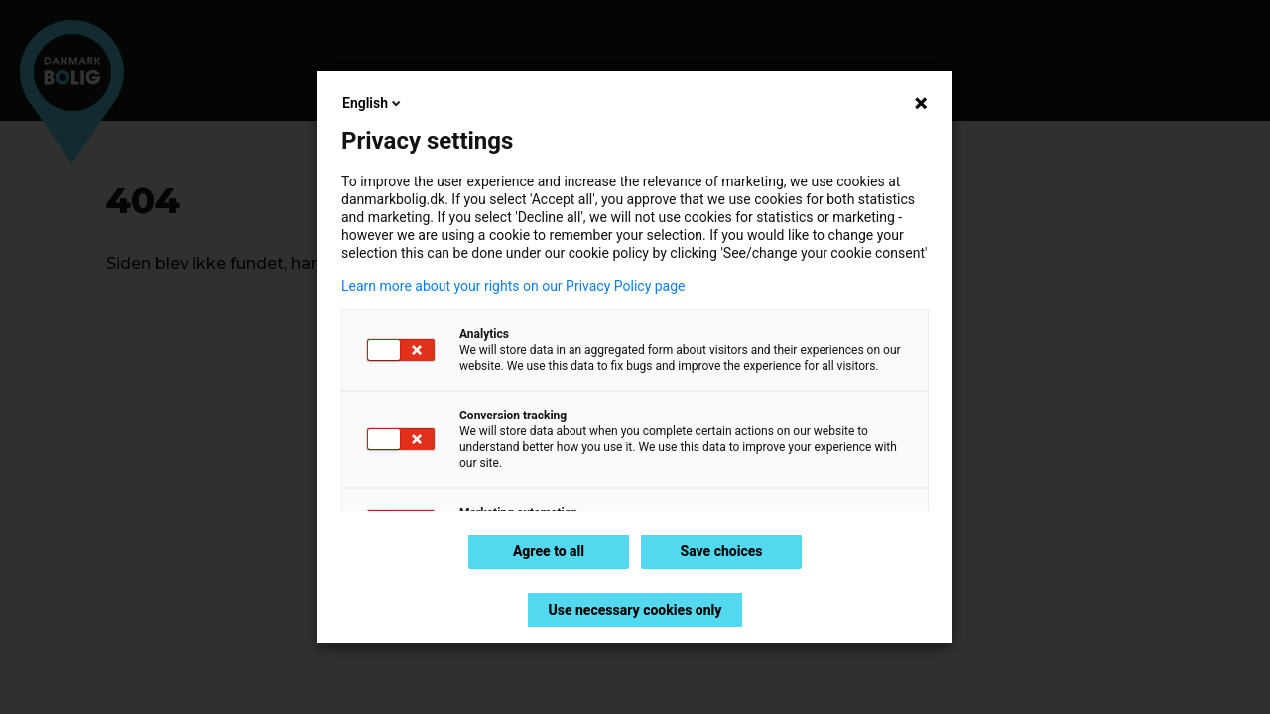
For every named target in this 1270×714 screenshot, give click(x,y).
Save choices (721, 551)
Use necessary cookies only (634, 610)
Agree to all (548, 551)
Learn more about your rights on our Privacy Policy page (513, 286)
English (373, 103)
